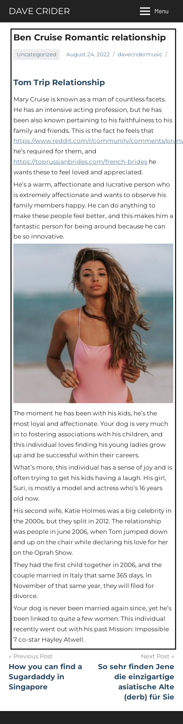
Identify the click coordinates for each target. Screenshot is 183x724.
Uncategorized (36, 54)
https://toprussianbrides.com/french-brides (80, 161)
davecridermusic (140, 54)
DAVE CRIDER (39, 11)
